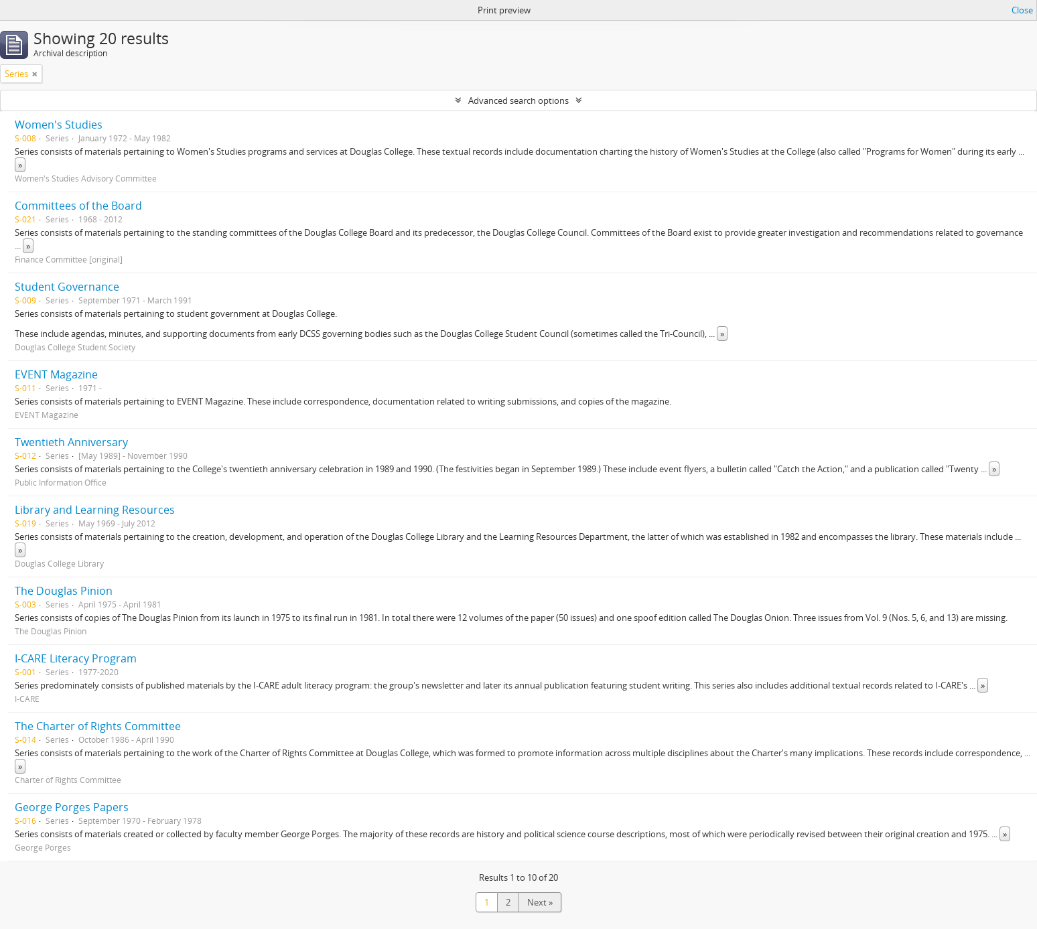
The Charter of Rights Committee (98, 726)
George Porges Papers (72, 807)
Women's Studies (58, 124)
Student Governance (67, 286)
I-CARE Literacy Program (76, 658)
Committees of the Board (78, 205)
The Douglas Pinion (64, 590)
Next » (540, 902)
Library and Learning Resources (95, 509)
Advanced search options (518, 100)
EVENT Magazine (56, 374)
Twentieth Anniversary (71, 442)
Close (1022, 10)
